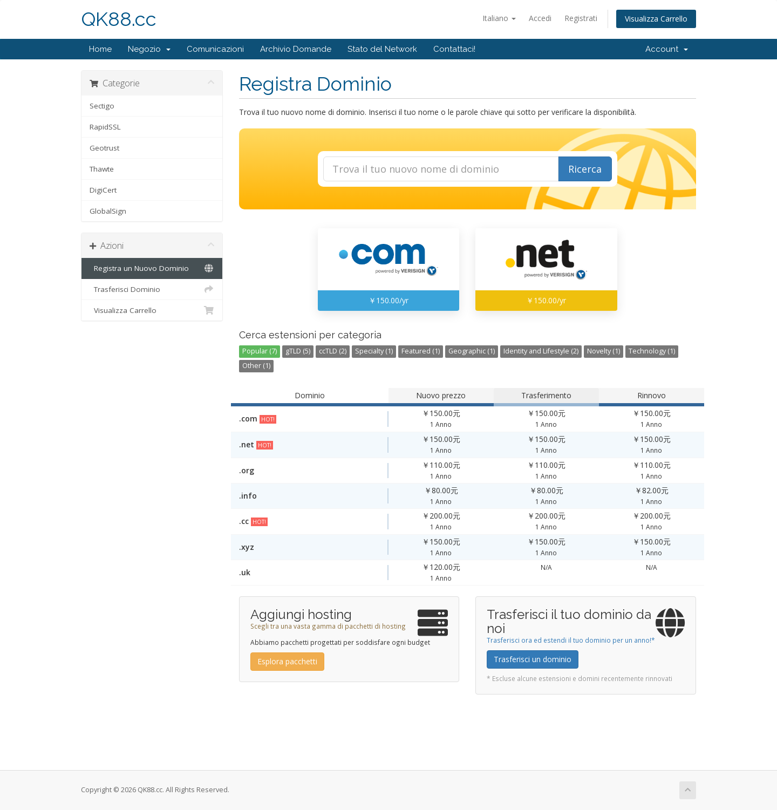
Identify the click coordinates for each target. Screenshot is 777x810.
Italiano (499, 18)
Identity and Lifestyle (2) (540, 351)
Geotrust (104, 148)
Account (666, 49)
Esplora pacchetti (287, 661)
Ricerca (585, 168)
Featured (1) (420, 351)
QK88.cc (118, 19)
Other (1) (256, 365)
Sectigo (102, 106)
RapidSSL (105, 127)
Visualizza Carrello (656, 18)
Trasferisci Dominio (152, 289)
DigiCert (103, 190)
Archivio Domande (295, 49)
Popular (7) (259, 351)
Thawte (102, 169)
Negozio (149, 49)
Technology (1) (652, 351)
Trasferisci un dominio (532, 659)
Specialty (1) (374, 351)
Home (100, 49)
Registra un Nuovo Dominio (152, 268)
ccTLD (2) (332, 351)
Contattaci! (454, 49)
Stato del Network (382, 49)
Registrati (580, 18)
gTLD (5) (297, 351)
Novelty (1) (603, 351)
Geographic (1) (471, 351)
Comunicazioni (215, 49)
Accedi (540, 18)
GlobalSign (108, 211)
